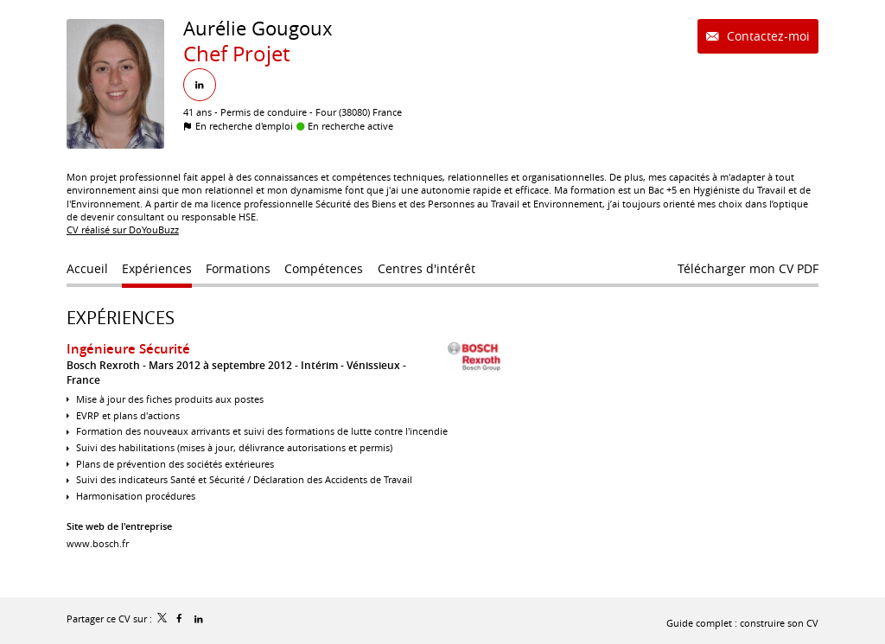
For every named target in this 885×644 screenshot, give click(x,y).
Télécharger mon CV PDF (748, 268)
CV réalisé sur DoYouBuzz (123, 229)
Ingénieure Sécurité (128, 349)
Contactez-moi (766, 36)
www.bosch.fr (98, 543)
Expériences (121, 317)
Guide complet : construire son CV (742, 622)
